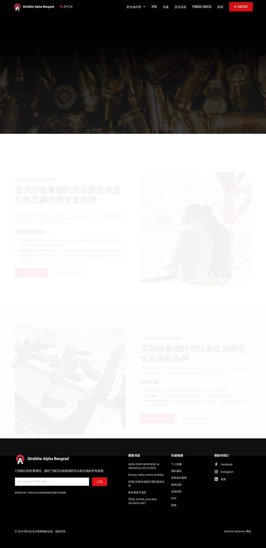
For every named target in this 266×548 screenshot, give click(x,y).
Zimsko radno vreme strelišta (145, 474)
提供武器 (180, 6)
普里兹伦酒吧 (179, 477)
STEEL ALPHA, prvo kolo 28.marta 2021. (142, 501)
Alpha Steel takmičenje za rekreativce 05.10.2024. (143, 466)
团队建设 (176, 471)
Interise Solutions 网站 (237, 531)
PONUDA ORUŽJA (202, 6)
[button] (68, 6)
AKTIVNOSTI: (23, 57)
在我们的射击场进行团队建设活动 (146, 483)
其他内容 (176, 491)
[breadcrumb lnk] (41, 57)
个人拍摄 (176, 464)
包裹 (166, 6)
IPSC (154, 6)
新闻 (220, 6)
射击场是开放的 (137, 492)
